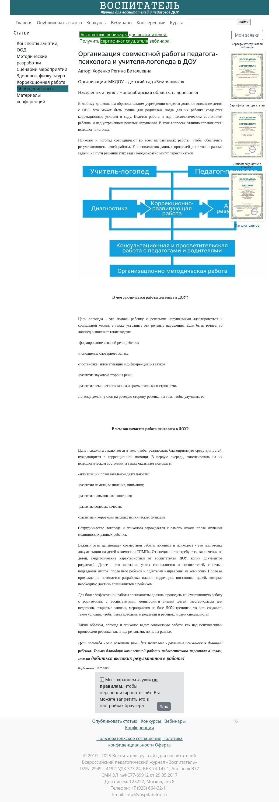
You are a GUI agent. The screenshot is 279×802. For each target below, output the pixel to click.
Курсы (176, 23)
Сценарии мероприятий (42, 69)
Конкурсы (96, 23)
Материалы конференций (31, 98)
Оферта (163, 745)
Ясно (163, 706)
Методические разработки (32, 59)
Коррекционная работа (41, 82)
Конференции (151, 23)
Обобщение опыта (36, 89)
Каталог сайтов (247, 225)
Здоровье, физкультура (41, 76)
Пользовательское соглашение (128, 738)
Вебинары (121, 23)
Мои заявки (247, 35)
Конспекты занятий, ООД (37, 46)
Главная (24, 23)
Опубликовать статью (59, 23)
